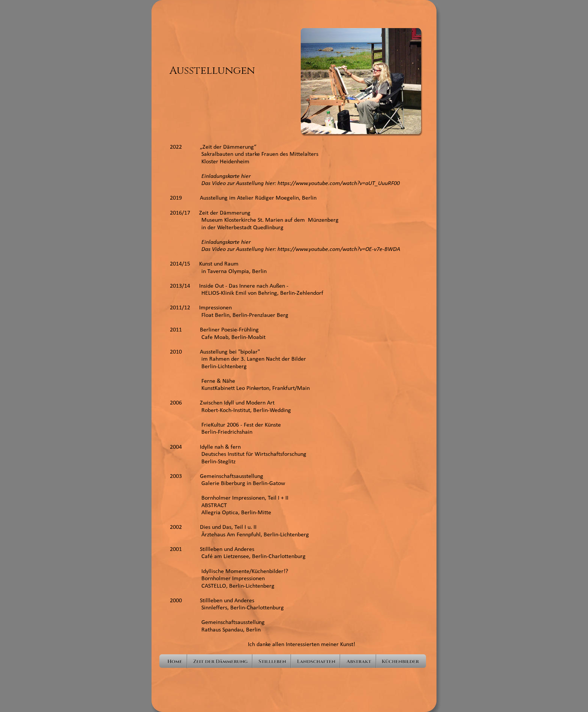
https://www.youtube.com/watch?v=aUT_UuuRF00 (339, 184)
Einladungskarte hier (210, 176)
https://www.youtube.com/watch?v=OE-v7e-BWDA (339, 249)
